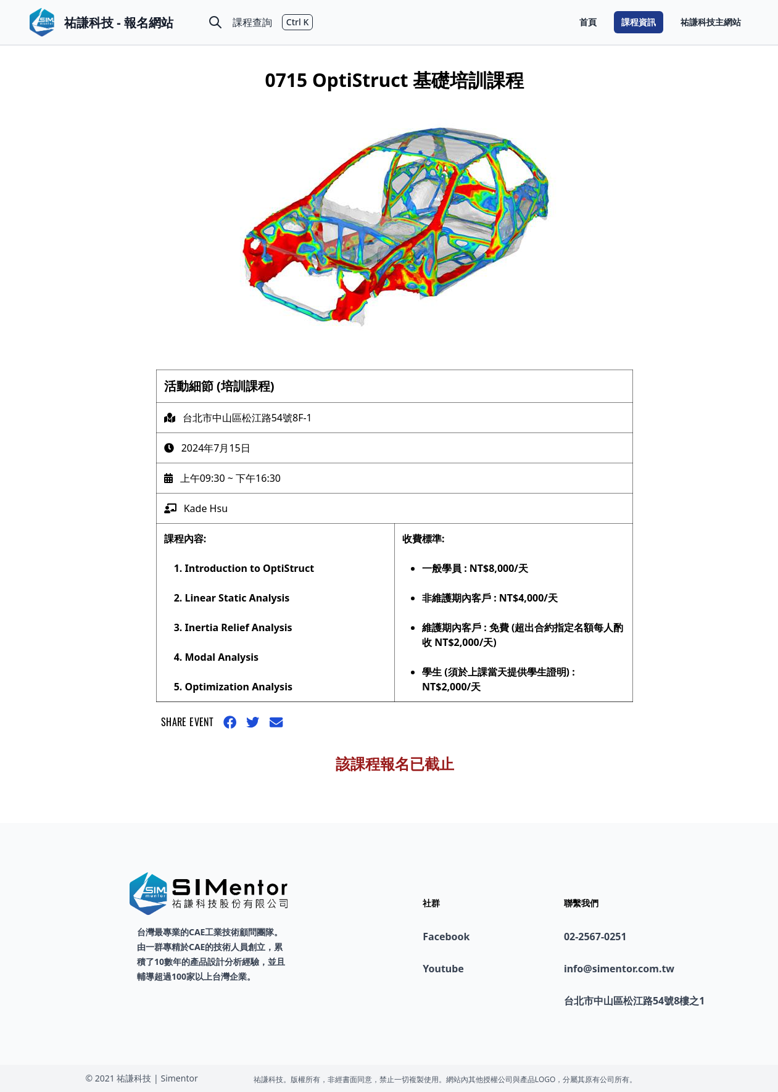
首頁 (588, 22)
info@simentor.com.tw (619, 968)
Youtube (443, 968)
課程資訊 (638, 22)
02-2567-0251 (595, 936)
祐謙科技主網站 (711, 22)
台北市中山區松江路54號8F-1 (247, 417)
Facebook (446, 936)
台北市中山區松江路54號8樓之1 (634, 1000)
